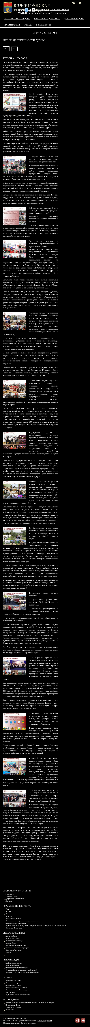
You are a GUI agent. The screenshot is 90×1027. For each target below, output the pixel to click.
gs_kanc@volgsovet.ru (44, 1021)
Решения (9, 916)
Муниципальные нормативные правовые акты (22, 921)
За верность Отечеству (13, 985)
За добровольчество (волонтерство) (18, 994)
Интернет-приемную (28, 1023)
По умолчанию (35, 9)
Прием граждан (12, 25)
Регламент (9, 911)
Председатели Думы (13, 1005)
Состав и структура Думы (17, 19)
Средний (46, 13)
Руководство (10, 894)
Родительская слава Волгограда (16, 987)
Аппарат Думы (11, 943)
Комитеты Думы (11, 896)
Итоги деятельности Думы (15, 941)
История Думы (43, 25)
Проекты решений (12, 914)
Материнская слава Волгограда (16, 990)
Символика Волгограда (14, 928)
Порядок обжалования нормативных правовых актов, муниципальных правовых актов (36, 925)
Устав (7, 909)
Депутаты (9, 901)
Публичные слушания (13, 918)
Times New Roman (59, 9)
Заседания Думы (11, 936)
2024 (14, 49)
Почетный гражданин (13, 980)
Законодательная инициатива (16, 923)
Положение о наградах (13, 983)
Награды (28, 25)
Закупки (8, 952)
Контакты (9, 955)
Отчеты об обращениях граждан (17, 968)
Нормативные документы (47, 19)
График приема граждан (14, 963)
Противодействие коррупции (16, 945)
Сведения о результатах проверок (17, 948)
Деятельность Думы (74, 19)
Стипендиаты (10, 992)
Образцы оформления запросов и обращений (21, 970)
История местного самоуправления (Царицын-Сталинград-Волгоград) (30, 1003)
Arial (46, 9)
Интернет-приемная (12, 965)
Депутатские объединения (15, 899)
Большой (59, 13)
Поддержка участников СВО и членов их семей (22, 972)
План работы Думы (12, 938)
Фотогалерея (10, 1010)
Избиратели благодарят (14, 950)
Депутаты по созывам (13, 1007)
